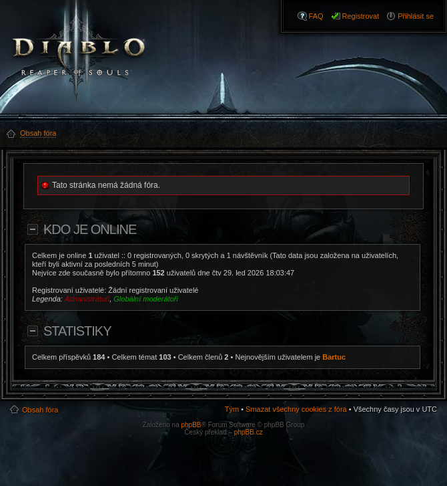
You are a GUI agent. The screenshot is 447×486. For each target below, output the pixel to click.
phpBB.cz (248, 432)
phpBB (191, 425)
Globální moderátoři (145, 299)
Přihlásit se (416, 16)
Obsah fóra (40, 410)
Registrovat (361, 16)
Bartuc (334, 357)
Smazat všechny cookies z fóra (296, 409)
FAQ (316, 16)
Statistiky (77, 331)
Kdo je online (89, 229)
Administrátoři (87, 299)
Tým (232, 409)
